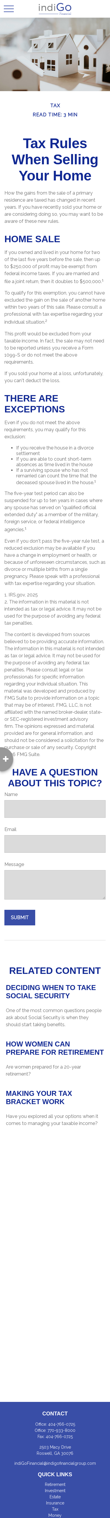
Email (10, 829)
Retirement (55, 1484)
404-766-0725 (61, 1424)
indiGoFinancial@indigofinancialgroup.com (55, 1463)
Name (11, 794)
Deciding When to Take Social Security (51, 992)
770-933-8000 (61, 1430)
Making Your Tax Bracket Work (39, 1097)
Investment (55, 1490)
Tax (55, 1509)
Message (14, 864)
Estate (55, 1496)
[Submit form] (19, 917)
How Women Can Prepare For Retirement (55, 1048)
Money (55, 1515)
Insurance (55, 1503)
